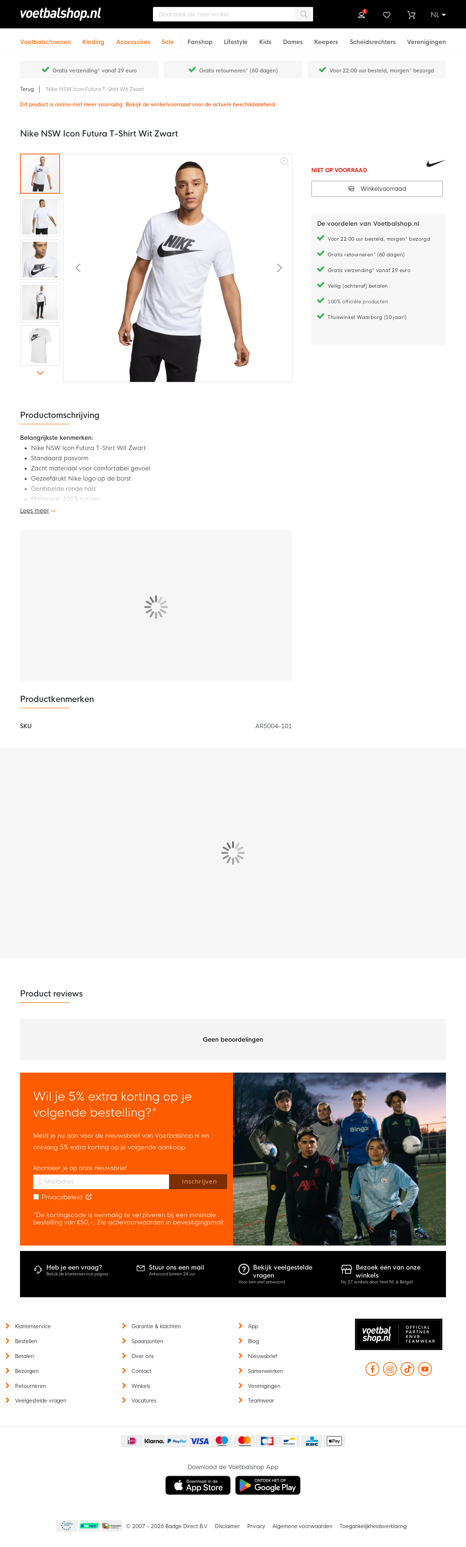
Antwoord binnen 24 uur (172, 1273)
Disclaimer (227, 1526)
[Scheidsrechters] (373, 38)
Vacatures (143, 1400)
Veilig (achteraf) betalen (358, 286)
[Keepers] (326, 38)
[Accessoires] (133, 38)
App (253, 1326)
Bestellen (26, 1341)
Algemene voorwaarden (302, 1526)
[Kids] (265, 38)
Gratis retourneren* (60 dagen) (238, 70)
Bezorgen (27, 1371)
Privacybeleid (62, 1197)
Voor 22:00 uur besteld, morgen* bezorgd (381, 70)
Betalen (24, 1356)
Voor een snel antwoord (261, 1281)
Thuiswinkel (111, 1526)
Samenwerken (265, 1371)
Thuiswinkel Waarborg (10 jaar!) (367, 317)
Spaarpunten (147, 1341)
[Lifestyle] (236, 38)
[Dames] (293, 38)
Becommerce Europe (66, 1526)
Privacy (256, 1526)
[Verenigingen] (426, 38)
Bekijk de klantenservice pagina (77, 1273)
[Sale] (168, 38)
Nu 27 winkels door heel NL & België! (377, 1281)
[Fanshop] (200, 38)
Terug (27, 89)
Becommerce (89, 1526)
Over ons (142, 1356)
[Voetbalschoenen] (45, 38)
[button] (438, 14)
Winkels (140, 1386)
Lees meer (34, 510)
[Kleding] (93, 38)
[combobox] (233, 14)
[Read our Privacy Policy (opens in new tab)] (88, 1197)
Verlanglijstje (386, 14)
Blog (253, 1341)
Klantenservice (33, 1326)
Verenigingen (264, 1386)
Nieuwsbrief (262, 1356)
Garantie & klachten (156, 1326)
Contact (141, 1371)
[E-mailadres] (101, 1182)
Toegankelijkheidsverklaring (373, 1526)
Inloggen (361, 14)
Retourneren (30, 1386)
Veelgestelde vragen (40, 1400)
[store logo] (70, 14)
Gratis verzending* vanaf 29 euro (94, 70)
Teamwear (261, 1400)
